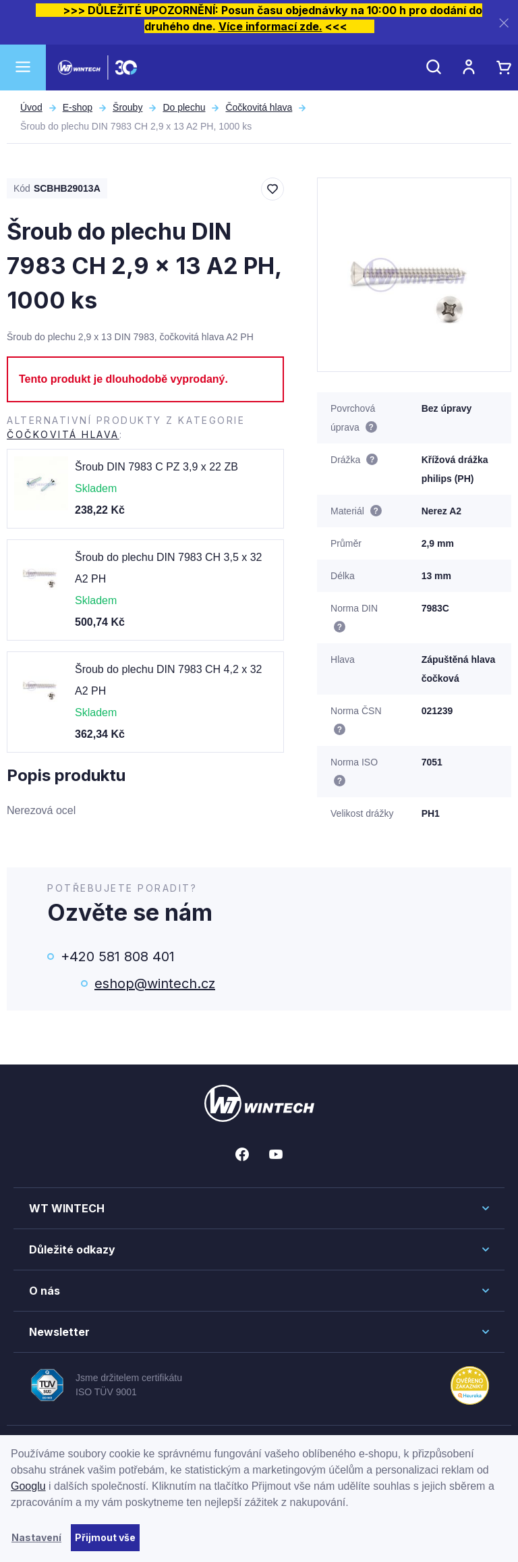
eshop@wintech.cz (154, 983)
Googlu (28, 1486)
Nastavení (36, 1537)
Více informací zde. (270, 26)
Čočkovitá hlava (258, 107)
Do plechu (184, 107)
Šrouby (127, 107)
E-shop (77, 107)
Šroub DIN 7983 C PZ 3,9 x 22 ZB (156, 467)
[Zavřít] (504, 22)
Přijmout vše (105, 1537)
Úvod (31, 107)
